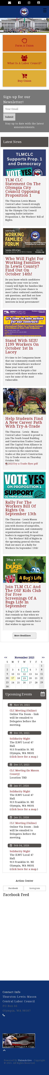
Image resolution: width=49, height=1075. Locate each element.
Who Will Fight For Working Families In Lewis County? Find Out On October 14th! (24, 266)
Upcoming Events (18, 694)
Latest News (12, 142)
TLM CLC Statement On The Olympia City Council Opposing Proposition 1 (23, 188)
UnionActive (25, 1060)
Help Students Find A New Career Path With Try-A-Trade (24, 422)
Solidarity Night (20, 738)
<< (5, 657)
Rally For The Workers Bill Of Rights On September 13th (20, 508)
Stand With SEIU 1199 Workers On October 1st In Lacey (22, 346)
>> (43, 657)
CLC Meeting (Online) (23, 710)
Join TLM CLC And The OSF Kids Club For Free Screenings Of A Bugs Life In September (23, 596)
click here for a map (23, 756)
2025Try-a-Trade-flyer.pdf (21, 463)
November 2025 (24, 657)
